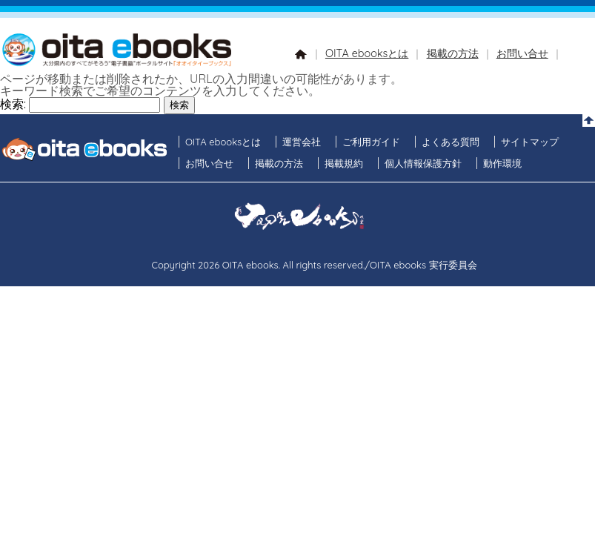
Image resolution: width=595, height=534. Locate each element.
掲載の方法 (453, 53)
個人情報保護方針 (423, 163)
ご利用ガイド (371, 142)
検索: (13, 103)
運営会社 (301, 142)
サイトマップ (530, 142)
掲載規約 (344, 163)
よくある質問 (450, 142)
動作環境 (502, 163)
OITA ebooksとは (366, 53)
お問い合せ (522, 53)
